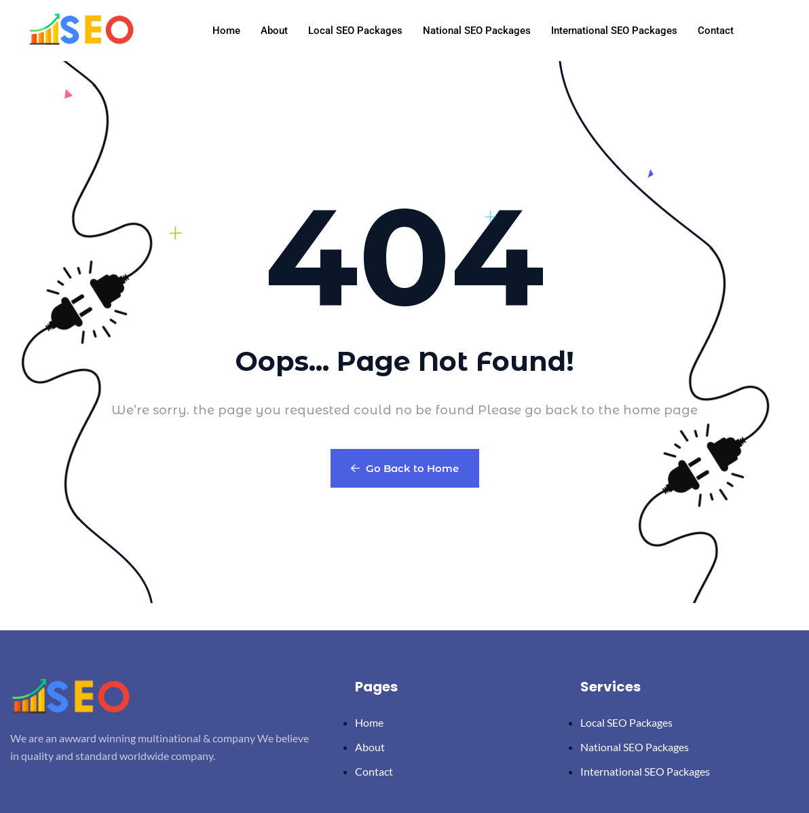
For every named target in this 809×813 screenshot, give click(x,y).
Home (226, 30)
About (274, 30)
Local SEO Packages (355, 30)
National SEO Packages (477, 30)
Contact (716, 30)
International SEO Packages (614, 30)
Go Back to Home (405, 468)
